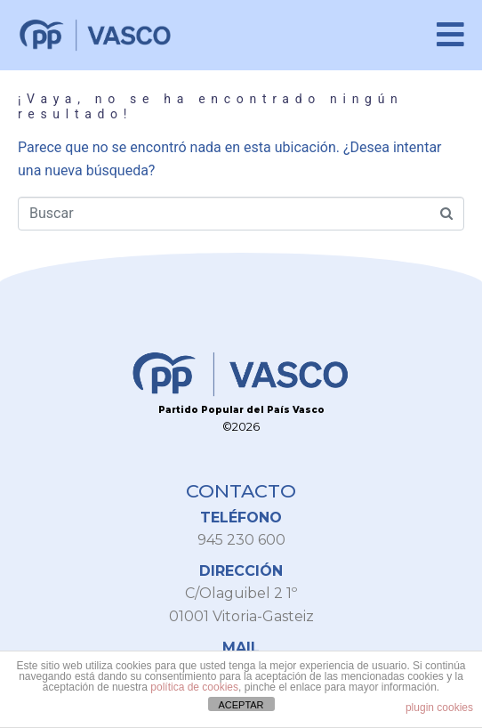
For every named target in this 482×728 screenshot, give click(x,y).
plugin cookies (439, 707)
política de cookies (194, 687)
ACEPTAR (240, 705)
